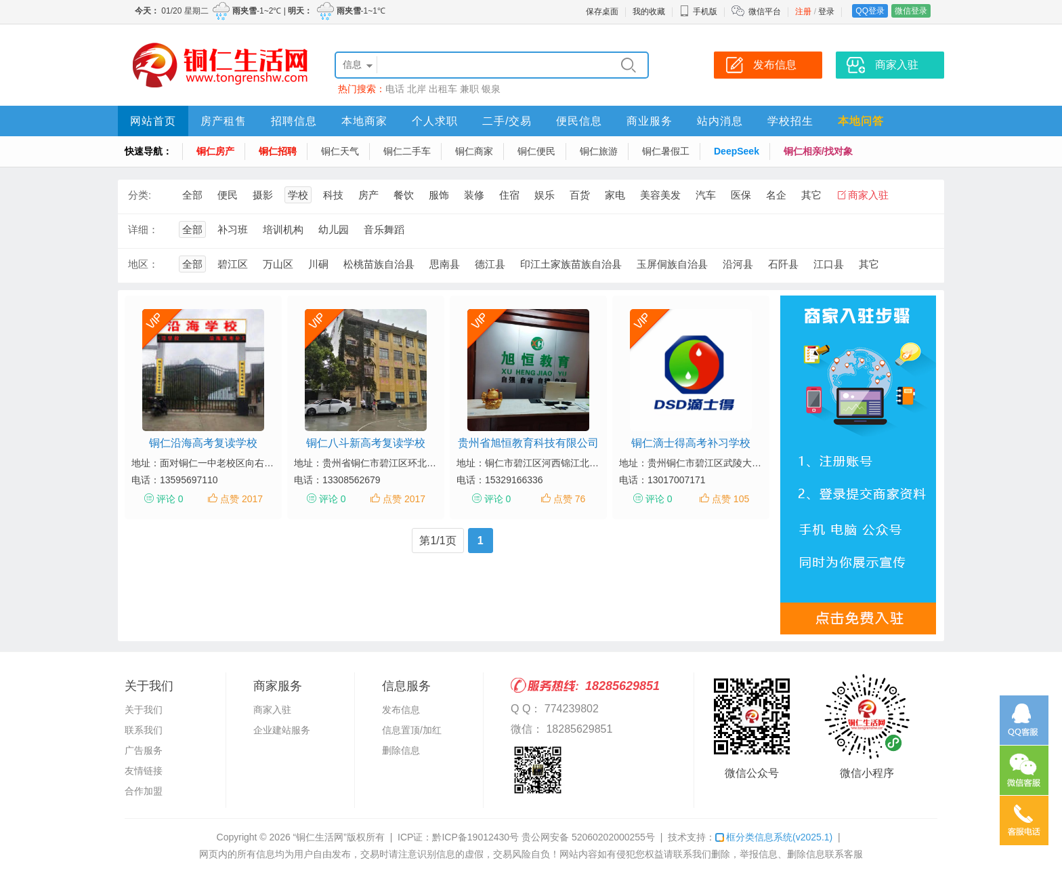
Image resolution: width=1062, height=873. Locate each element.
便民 (227, 195)
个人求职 (435, 121)
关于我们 (144, 709)
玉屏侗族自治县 (672, 264)
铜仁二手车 (407, 151)
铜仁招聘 (278, 151)
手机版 (698, 11)
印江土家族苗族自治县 (571, 264)
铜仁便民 (536, 151)
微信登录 (911, 11)
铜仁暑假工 (665, 151)
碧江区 (232, 264)
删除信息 (401, 750)
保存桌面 (602, 11)
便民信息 (579, 121)
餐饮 (404, 195)
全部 (192, 195)
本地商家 (364, 121)
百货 (580, 195)
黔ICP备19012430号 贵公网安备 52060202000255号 (543, 837)
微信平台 (764, 11)
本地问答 (861, 121)
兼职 (469, 88)
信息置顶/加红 (412, 730)
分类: (139, 195)
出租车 (443, 88)
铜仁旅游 (599, 151)
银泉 (491, 88)
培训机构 (283, 229)
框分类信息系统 (773, 837)
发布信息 (401, 709)
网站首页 (153, 121)
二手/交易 (507, 121)
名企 (776, 195)
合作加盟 (144, 791)
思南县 (444, 264)
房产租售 (223, 121)
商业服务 (649, 121)
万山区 (278, 264)
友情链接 (144, 770)
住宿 (509, 195)
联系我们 (144, 730)
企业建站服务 (281, 730)
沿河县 (738, 264)
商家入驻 (868, 195)
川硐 (318, 264)
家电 (615, 195)
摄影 (263, 195)
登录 (826, 11)
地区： (143, 264)
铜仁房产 (215, 151)
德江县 (490, 264)
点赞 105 (730, 498)
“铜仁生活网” (320, 837)
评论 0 (170, 498)
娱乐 (544, 195)
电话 (394, 88)
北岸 (416, 88)
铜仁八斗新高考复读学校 (365, 443)
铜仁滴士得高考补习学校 (690, 443)
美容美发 (660, 195)
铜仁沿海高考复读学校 (203, 443)
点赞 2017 (241, 498)
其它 (811, 195)
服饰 (439, 195)
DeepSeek (736, 151)
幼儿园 (333, 229)
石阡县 (783, 264)
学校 (298, 195)
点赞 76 (569, 498)
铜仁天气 (340, 151)
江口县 (828, 264)
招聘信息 (294, 121)
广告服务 (144, 750)
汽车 (706, 195)
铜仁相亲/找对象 (818, 151)
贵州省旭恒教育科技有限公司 (528, 443)
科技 (333, 195)
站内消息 (720, 121)
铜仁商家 (474, 151)
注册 (803, 11)
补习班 (232, 229)
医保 (741, 195)
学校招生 (790, 121)
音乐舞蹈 (384, 229)
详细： (143, 229)
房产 (368, 195)
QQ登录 (870, 11)
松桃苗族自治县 (379, 264)
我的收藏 (649, 11)
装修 (474, 195)
